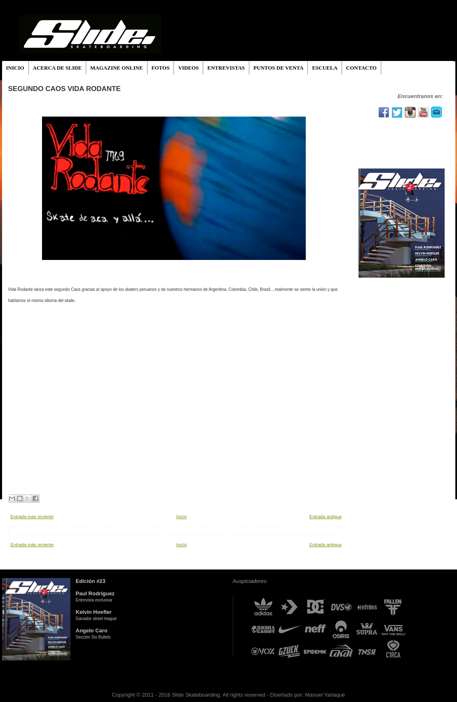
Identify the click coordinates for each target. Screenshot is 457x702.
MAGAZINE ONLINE (116, 68)
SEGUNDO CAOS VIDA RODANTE (64, 89)
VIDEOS (188, 68)
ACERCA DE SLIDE (57, 68)
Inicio (181, 516)
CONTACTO (361, 68)
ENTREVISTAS (226, 68)
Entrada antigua (325, 516)
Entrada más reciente (32, 516)
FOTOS (161, 68)
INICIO (15, 68)
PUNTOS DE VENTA (278, 68)
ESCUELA (324, 68)
